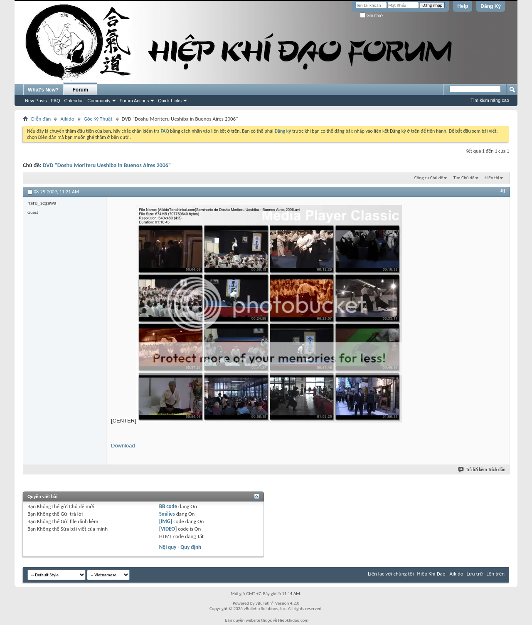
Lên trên (495, 574)
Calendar (73, 100)
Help (462, 6)
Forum (80, 90)
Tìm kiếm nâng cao (489, 100)
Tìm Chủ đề (464, 177)
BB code (168, 506)
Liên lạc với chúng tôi (391, 574)
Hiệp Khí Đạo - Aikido (440, 574)
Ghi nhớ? (372, 15)
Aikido (67, 119)
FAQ (55, 100)
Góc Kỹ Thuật (98, 119)
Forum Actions (134, 100)
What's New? (43, 90)
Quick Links (170, 100)
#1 (502, 191)
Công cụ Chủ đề (428, 177)
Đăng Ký (490, 6)
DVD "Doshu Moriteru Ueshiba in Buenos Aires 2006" (107, 165)
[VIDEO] (168, 529)
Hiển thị (492, 177)
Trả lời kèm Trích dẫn (482, 469)
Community (99, 100)
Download (123, 445)
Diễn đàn (41, 119)
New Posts (36, 100)
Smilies (167, 514)
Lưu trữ (475, 574)
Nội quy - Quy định (180, 547)
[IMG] (165, 521)
